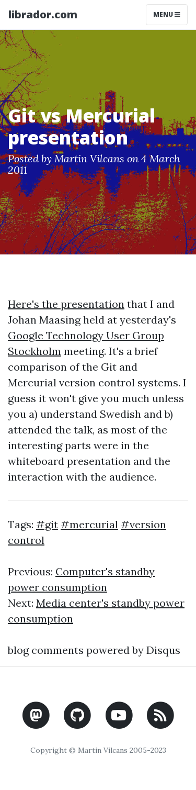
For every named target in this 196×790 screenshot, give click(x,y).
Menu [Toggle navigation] (166, 14)
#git (47, 524)
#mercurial (89, 524)
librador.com (42, 14)
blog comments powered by (94, 650)
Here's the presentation (66, 303)
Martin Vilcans (89, 158)
